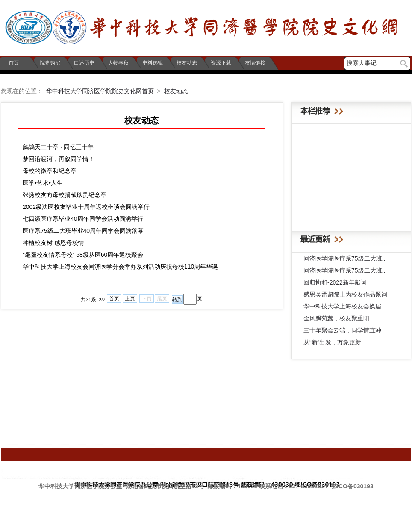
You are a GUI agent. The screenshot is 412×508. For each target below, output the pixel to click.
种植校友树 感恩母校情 (53, 242)
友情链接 (254, 63)
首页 (11, 63)
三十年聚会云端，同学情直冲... (344, 330)
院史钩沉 (49, 63)
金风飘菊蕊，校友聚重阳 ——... (345, 318)
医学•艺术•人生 (43, 182)
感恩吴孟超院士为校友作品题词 (345, 294)
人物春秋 (118, 63)
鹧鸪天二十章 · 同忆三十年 (58, 147)
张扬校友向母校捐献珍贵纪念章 (64, 194)
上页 (130, 299)
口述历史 (83, 63)
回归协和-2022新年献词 (335, 282)
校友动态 (186, 63)
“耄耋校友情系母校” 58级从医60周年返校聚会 (83, 254)
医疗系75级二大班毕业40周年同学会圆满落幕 (83, 230)
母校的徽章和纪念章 (50, 170)
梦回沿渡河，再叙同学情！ (58, 159)
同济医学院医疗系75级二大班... (345, 258)
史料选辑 (152, 63)
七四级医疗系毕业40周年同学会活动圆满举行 (83, 218)
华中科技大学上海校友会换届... (344, 306)
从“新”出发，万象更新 (332, 342)
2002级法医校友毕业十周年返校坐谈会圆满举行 (86, 206)
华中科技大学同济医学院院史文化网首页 (100, 91)
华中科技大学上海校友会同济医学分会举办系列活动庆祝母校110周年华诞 (120, 266)
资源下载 (220, 63)
